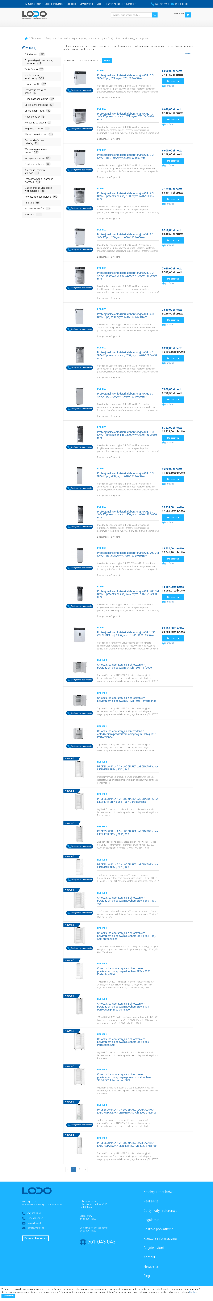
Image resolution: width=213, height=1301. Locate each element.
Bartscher (33, 214)
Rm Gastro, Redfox (38, 208)
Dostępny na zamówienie (79, 90)
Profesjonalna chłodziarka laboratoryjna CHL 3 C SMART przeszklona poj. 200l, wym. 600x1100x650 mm (127, 275)
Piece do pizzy (35, 116)
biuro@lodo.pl (179, 4)
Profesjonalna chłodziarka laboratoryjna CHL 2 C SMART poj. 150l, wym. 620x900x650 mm (125, 156)
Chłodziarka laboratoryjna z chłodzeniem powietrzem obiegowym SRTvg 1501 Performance (126, 699)
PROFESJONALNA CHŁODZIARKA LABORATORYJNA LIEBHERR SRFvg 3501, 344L (127, 768)
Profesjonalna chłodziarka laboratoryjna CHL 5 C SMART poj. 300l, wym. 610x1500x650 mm (125, 395)
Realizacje (71, 4)
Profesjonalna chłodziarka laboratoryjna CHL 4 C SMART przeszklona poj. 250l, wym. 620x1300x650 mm (127, 355)
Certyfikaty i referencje (160, 1211)
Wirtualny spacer (33, 4)
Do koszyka (173, 81)
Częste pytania (154, 1248)
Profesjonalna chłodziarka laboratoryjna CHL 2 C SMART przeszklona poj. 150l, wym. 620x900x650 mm (126, 196)
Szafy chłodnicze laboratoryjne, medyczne (128, 38)
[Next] (85, 1169)
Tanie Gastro (34, 69)
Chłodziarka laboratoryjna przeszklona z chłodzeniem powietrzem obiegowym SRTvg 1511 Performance (126, 734)
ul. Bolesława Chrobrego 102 (93, 1204)
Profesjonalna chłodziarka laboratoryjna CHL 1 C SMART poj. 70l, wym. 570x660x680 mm (125, 77)
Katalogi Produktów (157, 1192)
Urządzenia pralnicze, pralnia (35, 92)
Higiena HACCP (35, 84)
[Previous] (68, 1169)
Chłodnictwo (37, 38)
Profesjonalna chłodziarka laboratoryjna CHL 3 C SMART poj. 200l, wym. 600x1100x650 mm (125, 236)
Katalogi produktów (54, 4)
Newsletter (151, 1267)
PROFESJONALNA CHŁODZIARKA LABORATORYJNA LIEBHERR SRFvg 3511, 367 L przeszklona (127, 800)
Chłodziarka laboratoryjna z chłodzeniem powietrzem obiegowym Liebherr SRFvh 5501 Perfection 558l (123, 1042)
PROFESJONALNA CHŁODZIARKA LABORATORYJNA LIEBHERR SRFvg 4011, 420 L (127, 833)
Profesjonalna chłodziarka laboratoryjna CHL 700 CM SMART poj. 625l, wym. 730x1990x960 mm (128, 554)
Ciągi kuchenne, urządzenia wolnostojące (38, 189)
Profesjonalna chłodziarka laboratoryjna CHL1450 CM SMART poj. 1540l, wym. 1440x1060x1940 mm (126, 634)
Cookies (193, 1292)
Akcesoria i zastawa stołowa (35, 172)
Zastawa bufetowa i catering (35, 142)
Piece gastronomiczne (39, 99)
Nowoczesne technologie (41, 196)
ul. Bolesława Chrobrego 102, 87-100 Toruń (42, 1204)
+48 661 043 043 (35, 1218)
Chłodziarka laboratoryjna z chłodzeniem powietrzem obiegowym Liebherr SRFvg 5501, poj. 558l (126, 900)
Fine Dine (32, 202)
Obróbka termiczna (38, 110)
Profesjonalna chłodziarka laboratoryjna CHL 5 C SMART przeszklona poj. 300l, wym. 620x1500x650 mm (127, 434)
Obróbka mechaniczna (39, 105)
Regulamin (151, 1220)
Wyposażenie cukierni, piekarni (36, 151)
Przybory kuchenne (38, 164)
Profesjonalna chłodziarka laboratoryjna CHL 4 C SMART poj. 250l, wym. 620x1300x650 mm (125, 315)
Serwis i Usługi (86, 4)
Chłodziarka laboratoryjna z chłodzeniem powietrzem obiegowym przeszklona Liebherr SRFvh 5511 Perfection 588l (124, 1077)
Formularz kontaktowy (35, 1238)
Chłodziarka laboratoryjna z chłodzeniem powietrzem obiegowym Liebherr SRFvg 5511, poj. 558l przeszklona (126, 935)
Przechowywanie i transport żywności (39, 181)
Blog (99, 4)
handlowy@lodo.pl (36, 1228)
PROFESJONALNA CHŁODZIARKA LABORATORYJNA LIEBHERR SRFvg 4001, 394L (127, 866)
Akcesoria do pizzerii (38, 122)
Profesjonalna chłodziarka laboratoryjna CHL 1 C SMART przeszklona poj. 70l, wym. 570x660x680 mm (125, 116)
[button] (188, 14)
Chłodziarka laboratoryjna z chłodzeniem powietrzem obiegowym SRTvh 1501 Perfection (125, 666)
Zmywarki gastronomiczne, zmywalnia (39, 62)
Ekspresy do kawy (37, 128)
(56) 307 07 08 (160, 4)
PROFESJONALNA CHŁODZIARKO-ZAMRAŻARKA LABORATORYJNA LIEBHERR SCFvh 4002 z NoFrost (127, 1111)
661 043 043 (101, 1242)
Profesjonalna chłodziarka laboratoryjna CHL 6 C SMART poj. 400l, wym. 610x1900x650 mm (125, 475)
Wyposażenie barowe (39, 134)
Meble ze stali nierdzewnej (34, 77)
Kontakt (130, 4)
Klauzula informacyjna (160, 1239)
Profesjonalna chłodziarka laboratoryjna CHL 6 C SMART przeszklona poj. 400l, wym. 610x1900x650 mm (127, 514)
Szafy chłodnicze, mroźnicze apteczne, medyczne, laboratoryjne (75, 38)
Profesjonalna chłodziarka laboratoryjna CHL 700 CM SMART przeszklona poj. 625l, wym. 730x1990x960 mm (128, 594)
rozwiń (187, 53)
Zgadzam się (8, 1296)
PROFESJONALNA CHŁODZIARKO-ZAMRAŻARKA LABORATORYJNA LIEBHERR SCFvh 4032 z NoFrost (127, 1144)
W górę (29, 48)
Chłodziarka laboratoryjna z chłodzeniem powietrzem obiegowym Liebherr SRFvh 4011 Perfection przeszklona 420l (123, 1006)
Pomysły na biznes (114, 4)
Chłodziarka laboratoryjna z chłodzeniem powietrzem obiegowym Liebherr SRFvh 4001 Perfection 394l (123, 971)
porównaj (168, 86)
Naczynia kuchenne (38, 158)
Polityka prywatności (158, 1229)
